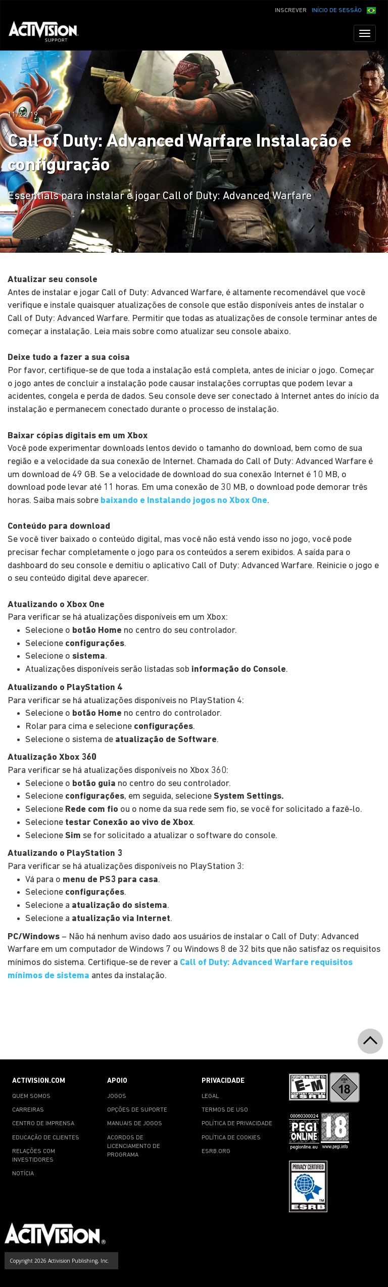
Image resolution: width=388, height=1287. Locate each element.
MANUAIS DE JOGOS (134, 1124)
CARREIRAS (28, 1110)
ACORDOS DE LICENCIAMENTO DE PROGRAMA (133, 1146)
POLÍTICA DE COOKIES (231, 1138)
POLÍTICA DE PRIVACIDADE (237, 1124)
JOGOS (116, 1096)
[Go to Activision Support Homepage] (49, 33)
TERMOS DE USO (225, 1110)
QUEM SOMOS (31, 1096)
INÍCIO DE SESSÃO (337, 11)
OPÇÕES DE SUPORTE (137, 1110)
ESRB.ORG (216, 1151)
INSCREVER (291, 11)
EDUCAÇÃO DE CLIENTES (45, 1138)
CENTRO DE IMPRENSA (43, 1124)
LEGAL (210, 1096)
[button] (371, 10)
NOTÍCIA (23, 1174)
